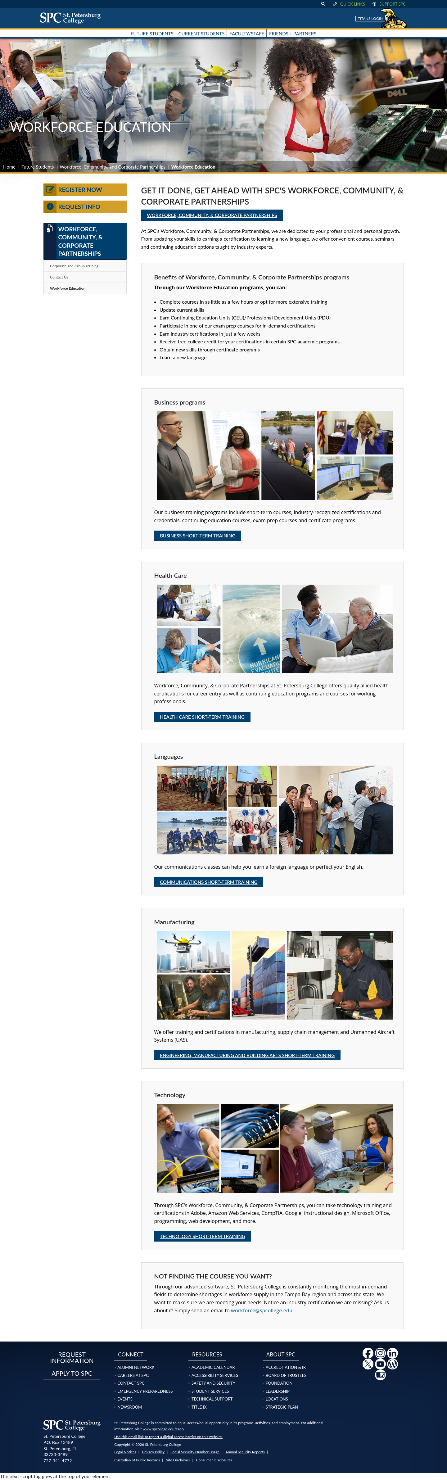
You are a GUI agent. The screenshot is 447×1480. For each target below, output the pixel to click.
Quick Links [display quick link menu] (348, 4)
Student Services (210, 1391)
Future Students (37, 167)
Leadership (278, 1391)
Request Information (72, 1357)
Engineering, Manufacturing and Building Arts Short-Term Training (247, 1055)
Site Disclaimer (178, 1460)
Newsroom (129, 1407)
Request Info (71, 207)
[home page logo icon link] (72, 18)
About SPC (280, 1354)
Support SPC (388, 4)
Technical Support (212, 1398)
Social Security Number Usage (194, 1452)
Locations (277, 1398)
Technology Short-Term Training (202, 1236)
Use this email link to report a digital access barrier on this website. (168, 1436)
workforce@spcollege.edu (261, 1310)
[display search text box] (323, 4)
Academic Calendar (213, 1367)
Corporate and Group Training (74, 266)
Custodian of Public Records (137, 1460)
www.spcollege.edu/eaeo (163, 1429)
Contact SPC (130, 1383)
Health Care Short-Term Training (202, 717)
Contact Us (59, 277)
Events (124, 1398)
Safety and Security (213, 1383)
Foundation (279, 1383)
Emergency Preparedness (145, 1391)
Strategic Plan (282, 1407)
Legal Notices (125, 1452)
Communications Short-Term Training (208, 882)
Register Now (72, 189)
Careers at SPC (133, 1375)
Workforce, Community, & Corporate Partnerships (212, 215)
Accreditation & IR (286, 1367)
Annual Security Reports (245, 1452)
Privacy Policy (153, 1452)
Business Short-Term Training (197, 535)
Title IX (199, 1407)
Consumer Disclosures (214, 1460)
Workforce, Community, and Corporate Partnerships (112, 167)
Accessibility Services (215, 1375)
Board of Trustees (286, 1375)
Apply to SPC (72, 1373)
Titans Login (370, 18)
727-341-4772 (57, 1460)
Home (9, 167)
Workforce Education (67, 288)
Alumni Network (135, 1367)
